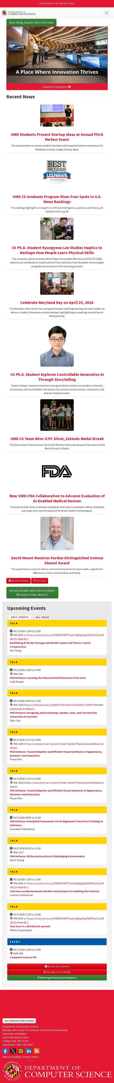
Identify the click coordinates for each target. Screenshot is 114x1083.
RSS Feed (39, 580)
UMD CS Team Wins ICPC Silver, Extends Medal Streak (57, 438)
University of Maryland (57, 3)
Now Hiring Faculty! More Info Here (31, 22)
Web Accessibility (12, 1057)
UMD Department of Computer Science (45, 13)
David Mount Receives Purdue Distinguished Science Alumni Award (57, 560)
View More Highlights (57, 86)
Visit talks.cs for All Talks (57, 972)
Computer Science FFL (23, 957)
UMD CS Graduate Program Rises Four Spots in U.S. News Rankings (57, 199)
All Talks (42, 617)
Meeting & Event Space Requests (57, 977)
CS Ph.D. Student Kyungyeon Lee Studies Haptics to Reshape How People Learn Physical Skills (57, 250)
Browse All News (18, 580)
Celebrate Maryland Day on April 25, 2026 (57, 302)
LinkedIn (29, 1051)
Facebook (5, 1051)
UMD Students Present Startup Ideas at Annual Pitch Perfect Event (57, 137)
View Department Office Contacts (19, 1021)
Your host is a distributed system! (30, 926)
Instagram (21, 1051)
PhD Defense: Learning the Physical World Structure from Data (48, 677)
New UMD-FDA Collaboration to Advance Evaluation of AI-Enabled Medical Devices (57, 498)
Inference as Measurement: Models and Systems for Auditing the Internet (54, 891)
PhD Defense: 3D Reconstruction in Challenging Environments (47, 856)
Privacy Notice (31, 1057)
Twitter (13, 1051)
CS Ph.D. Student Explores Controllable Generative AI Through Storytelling (57, 377)
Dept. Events (21, 617)
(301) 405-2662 (24, 1044)
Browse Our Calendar (57, 966)
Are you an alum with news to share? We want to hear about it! (32, 592)
